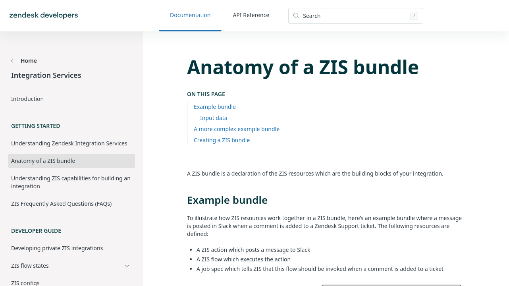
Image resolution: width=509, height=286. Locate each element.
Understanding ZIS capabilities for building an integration (71, 182)
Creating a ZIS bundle (222, 140)
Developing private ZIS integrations (57, 248)
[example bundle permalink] (183, 199)
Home (24, 60)
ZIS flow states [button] (30, 265)
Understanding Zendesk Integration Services (69, 143)
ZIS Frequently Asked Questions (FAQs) (61, 203)
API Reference (251, 15)
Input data (214, 118)
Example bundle (215, 106)
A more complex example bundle (237, 129)
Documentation (190, 15)
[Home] (43, 16)
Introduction (27, 98)
